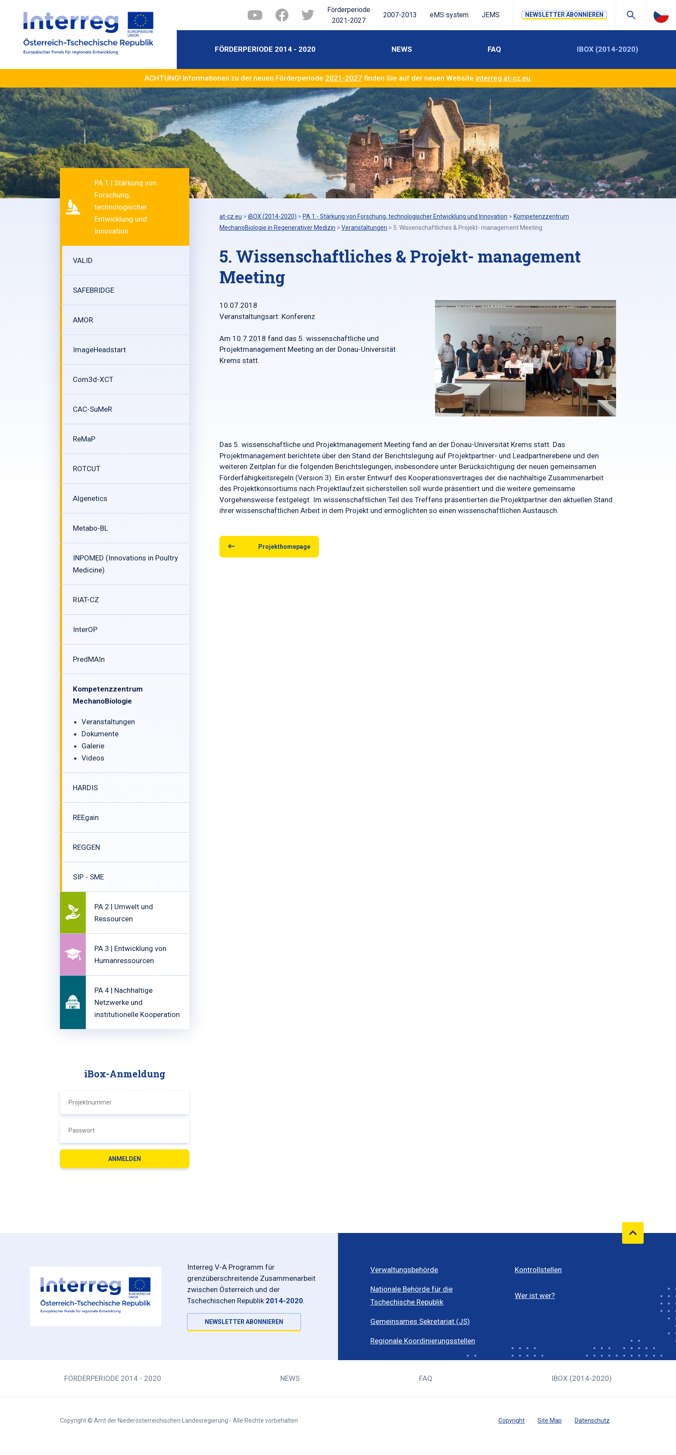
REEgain (86, 817)
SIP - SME (88, 877)
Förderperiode (348, 16)
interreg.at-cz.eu (503, 78)
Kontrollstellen (538, 1269)
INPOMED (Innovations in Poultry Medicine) (125, 564)
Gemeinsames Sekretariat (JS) (420, 1321)
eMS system (449, 15)
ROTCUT (86, 468)
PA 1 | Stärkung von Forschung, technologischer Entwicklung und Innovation (125, 206)
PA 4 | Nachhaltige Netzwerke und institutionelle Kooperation (137, 1002)
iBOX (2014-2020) (607, 49)
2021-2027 (343, 78)
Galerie (92, 746)
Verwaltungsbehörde (404, 1269)
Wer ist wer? (535, 1295)
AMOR (83, 320)
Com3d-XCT (93, 379)
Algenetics (90, 498)
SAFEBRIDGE (93, 290)
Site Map (550, 1420)
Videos (92, 758)
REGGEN (86, 847)
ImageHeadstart (99, 349)
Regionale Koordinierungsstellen (422, 1340)
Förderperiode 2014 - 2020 (265, 49)
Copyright (511, 1420)
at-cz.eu (230, 216)
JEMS (491, 15)
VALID (83, 260)
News (401, 49)
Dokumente (100, 733)
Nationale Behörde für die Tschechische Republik (411, 1295)
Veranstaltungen (108, 721)
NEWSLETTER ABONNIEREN (564, 14)
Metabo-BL (90, 528)
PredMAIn (89, 659)
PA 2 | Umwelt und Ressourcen (123, 912)
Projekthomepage (284, 546)
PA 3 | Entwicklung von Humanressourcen (130, 954)
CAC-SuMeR (92, 409)
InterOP (85, 629)
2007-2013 (400, 15)
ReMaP (84, 439)
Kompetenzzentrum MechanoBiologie (108, 695)
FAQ (494, 49)
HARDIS (85, 787)
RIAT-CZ (86, 599)
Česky (661, 15)
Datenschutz (592, 1420)
